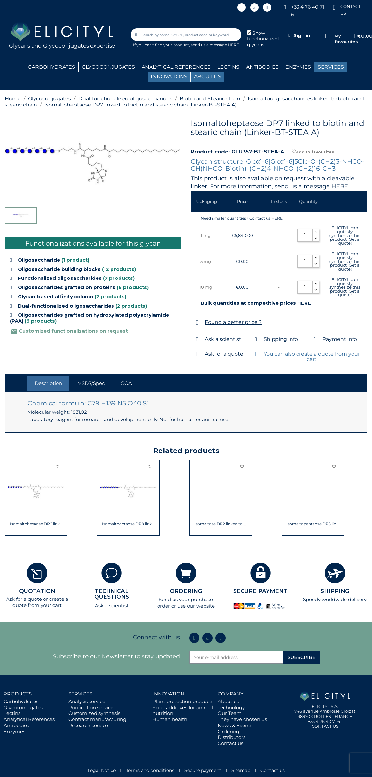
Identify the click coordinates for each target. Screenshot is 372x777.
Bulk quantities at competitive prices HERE (256, 303)
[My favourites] (326, 36)
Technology (231, 707)
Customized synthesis (94, 713)
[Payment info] (315, 339)
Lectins (12, 713)
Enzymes (14, 731)
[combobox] (186, 34)
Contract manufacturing (97, 719)
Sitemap (240, 770)
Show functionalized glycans (263, 39)
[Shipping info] (256, 339)
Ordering (228, 731)
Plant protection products (182, 701)
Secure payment (202, 770)
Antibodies (16, 725)
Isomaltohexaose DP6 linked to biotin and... (220, 524)
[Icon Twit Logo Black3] (254, 7)
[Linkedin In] (241, 7)
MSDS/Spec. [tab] (91, 383)
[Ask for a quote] (197, 354)
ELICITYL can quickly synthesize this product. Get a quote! (344, 235)
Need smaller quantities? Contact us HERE (242, 218)
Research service (88, 725)
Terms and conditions (150, 770)
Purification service (90, 707)
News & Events (235, 725)
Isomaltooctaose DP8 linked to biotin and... (312, 524)
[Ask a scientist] (197, 339)
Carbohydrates (21, 701)
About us (228, 701)
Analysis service (86, 701)
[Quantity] (305, 235)
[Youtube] (267, 7)
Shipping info (281, 339)
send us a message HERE (215, 45)
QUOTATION (37, 591)
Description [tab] (48, 383)
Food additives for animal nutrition (182, 710)
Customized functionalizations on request (69, 331)
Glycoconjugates (23, 707)
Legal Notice (102, 770)
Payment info (339, 339)
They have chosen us (242, 719)
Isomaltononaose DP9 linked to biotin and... (36, 524)
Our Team (230, 713)
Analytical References (29, 719)
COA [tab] (126, 383)
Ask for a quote (224, 354)
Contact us (230, 743)
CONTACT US (325, 726)
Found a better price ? (233, 322)
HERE (339, 186)
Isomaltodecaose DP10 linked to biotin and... (128, 524)
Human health (169, 719)
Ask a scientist (223, 339)
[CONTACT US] (334, 7)
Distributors (231, 737)
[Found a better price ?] (197, 322)
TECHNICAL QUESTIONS (111, 594)
